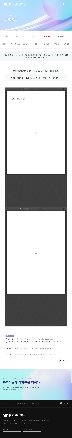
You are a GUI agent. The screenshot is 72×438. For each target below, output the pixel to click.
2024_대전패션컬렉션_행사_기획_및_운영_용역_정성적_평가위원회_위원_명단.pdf (31, 342)
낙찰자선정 (46, 44)
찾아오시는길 (35, 403)
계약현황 (56, 44)
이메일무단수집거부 (22, 403)
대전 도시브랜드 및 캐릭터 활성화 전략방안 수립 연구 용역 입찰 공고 (33, 349)
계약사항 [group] (47, 36)
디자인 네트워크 (27, 430)
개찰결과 (35, 44)
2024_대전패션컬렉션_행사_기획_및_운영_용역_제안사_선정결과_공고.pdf (28, 339)
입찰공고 (25, 44)
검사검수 (66, 44)
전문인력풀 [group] (60, 36)
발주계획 (5, 44)
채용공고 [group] (33, 36)
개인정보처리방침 (8, 403)
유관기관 (5, 430)
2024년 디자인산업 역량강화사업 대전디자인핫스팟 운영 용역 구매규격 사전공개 (36, 354)
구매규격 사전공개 (15, 45)
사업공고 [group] (19, 36)
